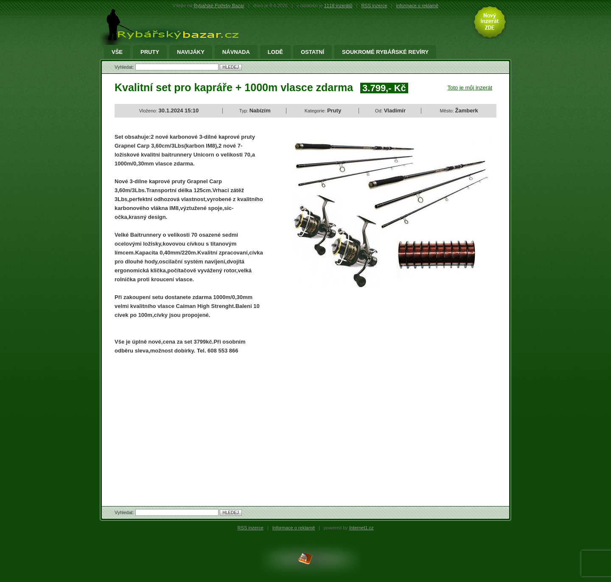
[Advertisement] (186, 423)
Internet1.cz (361, 527)
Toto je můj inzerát (470, 87)
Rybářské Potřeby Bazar (218, 5)
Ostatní (312, 52)
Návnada (236, 52)
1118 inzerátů (338, 5)
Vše (117, 52)
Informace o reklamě (293, 527)
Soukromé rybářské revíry (385, 52)
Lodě (275, 52)
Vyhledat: (125, 67)
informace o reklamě (417, 5)
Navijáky (190, 52)
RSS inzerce (374, 5)
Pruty (150, 52)
